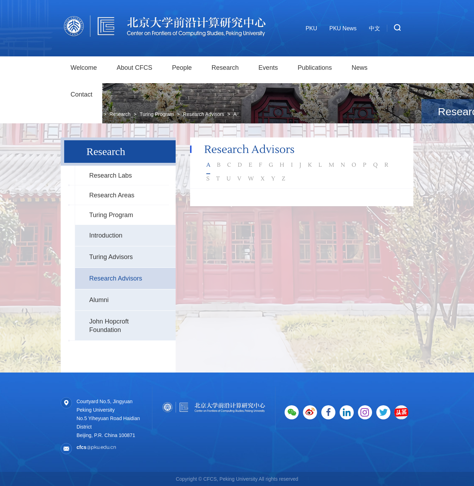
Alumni (99, 299)
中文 (374, 28)
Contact (81, 94)
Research (225, 67)
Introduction (105, 235)
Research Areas (111, 195)
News (359, 67)
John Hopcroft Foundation (109, 325)
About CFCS (134, 67)
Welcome (84, 67)
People (182, 67)
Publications (315, 67)
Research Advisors (115, 278)
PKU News (343, 28)
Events (268, 67)
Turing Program (111, 215)
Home (93, 114)
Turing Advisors (111, 256)
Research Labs (110, 175)
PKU (311, 28)
